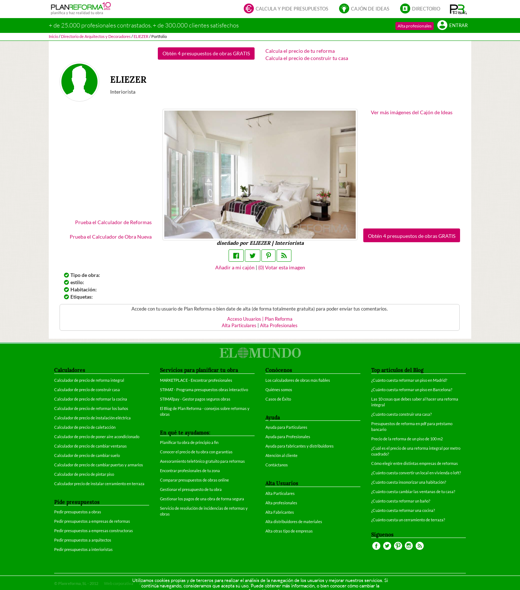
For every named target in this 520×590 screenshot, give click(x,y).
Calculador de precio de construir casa (87, 389)
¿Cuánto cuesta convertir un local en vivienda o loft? (416, 472)
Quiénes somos (278, 389)
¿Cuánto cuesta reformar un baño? (400, 501)
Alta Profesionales (279, 325)
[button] (458, 9)
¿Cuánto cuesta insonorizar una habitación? (408, 482)
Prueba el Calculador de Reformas (113, 222)
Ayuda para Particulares (286, 427)
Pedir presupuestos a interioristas (83, 549)
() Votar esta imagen (281, 267)
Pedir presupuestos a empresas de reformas (92, 521)
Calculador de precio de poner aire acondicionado (96, 436)
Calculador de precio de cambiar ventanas (90, 446)
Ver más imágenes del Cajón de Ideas (411, 112)
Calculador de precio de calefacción (85, 427)
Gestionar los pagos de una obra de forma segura (202, 498)
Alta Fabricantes (279, 512)
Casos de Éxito (278, 399)
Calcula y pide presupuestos (286, 9)
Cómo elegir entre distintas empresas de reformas (414, 463)
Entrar (452, 25)
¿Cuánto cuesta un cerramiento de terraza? (408, 519)
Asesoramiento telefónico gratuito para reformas (202, 461)
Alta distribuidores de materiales (293, 521)
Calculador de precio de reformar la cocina (90, 399)
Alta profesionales (415, 26)
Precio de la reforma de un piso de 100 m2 (407, 438)
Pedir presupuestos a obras (77, 511)
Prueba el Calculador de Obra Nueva (111, 237)
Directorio (420, 9)
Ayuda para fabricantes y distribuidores (299, 446)
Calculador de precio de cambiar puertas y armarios (98, 464)
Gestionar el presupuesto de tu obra (191, 489)
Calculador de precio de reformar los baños (91, 408)
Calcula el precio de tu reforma (300, 51)
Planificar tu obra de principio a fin (189, 442)
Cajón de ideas (364, 9)
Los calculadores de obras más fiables (297, 380)
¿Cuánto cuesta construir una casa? (401, 414)
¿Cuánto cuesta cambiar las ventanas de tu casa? (413, 491)
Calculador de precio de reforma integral (89, 380)
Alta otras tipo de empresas (289, 531)
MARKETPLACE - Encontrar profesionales (196, 380)
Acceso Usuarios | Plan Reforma (259, 319)
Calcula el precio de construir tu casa (306, 58)
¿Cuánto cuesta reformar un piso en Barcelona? (411, 389)
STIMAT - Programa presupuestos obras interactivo (204, 389)
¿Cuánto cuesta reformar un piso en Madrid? (409, 380)
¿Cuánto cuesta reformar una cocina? (403, 510)
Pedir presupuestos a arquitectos (82, 540)
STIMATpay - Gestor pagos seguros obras (195, 399)
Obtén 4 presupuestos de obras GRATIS (206, 53)
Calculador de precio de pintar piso (84, 474)
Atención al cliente (281, 455)
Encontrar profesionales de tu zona (190, 470)
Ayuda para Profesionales (287, 436)
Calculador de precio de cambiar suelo (87, 455)
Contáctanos (276, 464)
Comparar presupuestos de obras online (194, 480)
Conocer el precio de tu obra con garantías (196, 451)
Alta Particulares (239, 325)
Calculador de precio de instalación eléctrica (92, 417)
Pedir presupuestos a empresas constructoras (93, 530)
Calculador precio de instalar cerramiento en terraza (99, 483)
